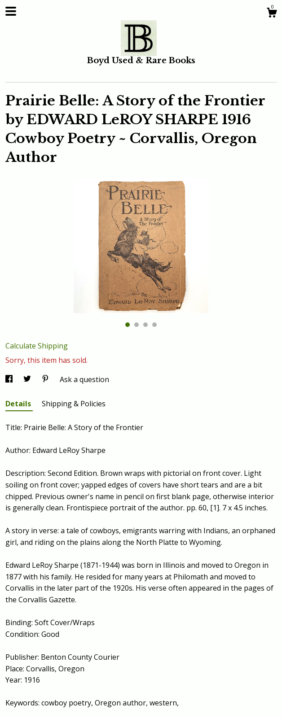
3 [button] (145, 324)
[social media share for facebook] (9, 379)
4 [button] (154, 324)
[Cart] (272, 14)
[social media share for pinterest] (46, 379)
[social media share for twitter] (28, 379)
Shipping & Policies (74, 404)
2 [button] (136, 324)
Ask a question (84, 379)
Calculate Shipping (36, 346)
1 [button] (127, 324)
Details (19, 404)
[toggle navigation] (10, 11)
